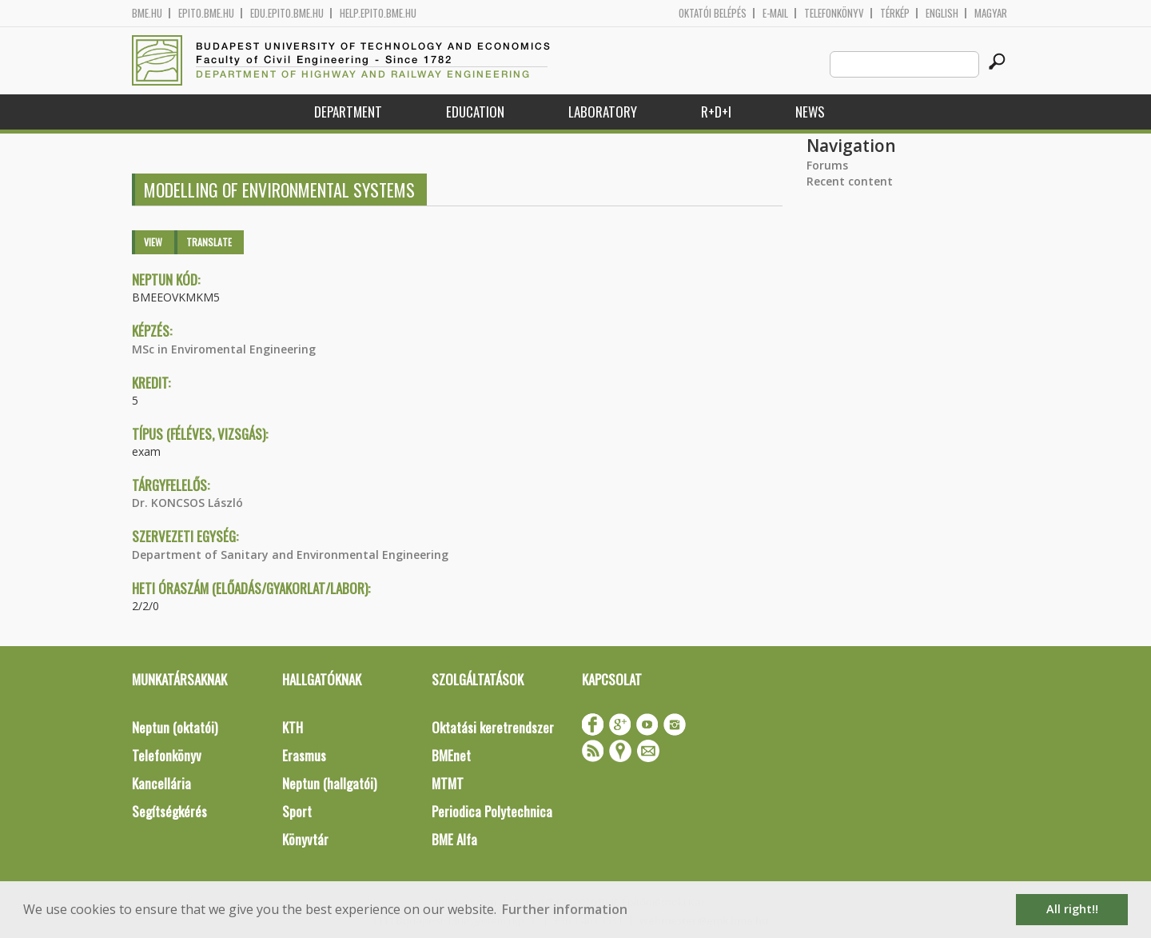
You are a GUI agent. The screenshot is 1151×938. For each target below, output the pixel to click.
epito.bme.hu (206, 13)
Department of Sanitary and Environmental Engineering (290, 554)
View (153, 242)
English (942, 13)
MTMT (448, 783)
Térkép (895, 13)
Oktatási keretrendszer (493, 727)
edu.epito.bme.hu (287, 13)
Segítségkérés (169, 811)
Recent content (849, 181)
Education (475, 112)
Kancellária (161, 783)
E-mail (775, 13)
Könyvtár (305, 839)
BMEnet (451, 755)
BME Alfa (454, 839)
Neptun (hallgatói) (329, 783)
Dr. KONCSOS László (187, 502)
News (810, 112)
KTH (292, 727)
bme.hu (147, 13)
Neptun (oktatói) (174, 727)
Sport (297, 811)
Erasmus (304, 755)
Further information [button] (564, 909)
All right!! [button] (1072, 908)
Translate (209, 242)
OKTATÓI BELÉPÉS (713, 13)
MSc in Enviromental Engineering (224, 349)
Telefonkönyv (834, 13)
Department (348, 112)
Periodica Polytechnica (492, 811)
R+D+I (716, 112)
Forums (827, 165)
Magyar (990, 13)
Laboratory (602, 112)
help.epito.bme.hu (378, 13)
